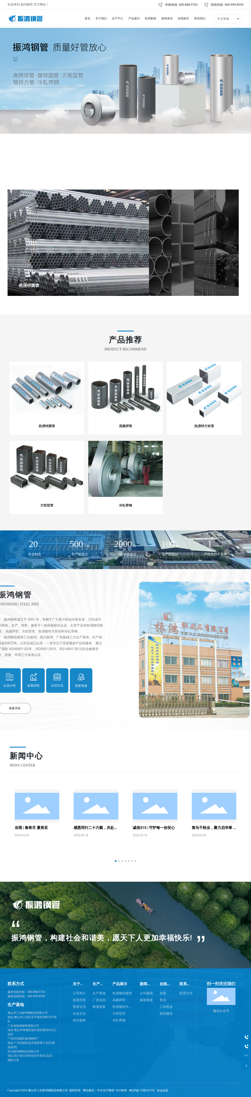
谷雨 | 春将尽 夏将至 (31, 826)
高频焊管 (125, 425)
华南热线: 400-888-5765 (181, 5)
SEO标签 (121, 1089)
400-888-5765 (36, 990)
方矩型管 (46, 504)
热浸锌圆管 (29, 285)
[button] (32, 162)
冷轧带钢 (125, 504)
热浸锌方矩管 (204, 425)
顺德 (111, 1089)
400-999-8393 (36, 995)
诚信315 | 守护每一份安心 (154, 826)
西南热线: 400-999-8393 (227, 5)
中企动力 (103, 1089)
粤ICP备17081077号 (142, 1089)
